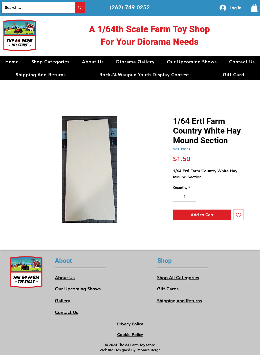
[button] (50, 61)
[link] (254, 8)
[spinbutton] (184, 196)
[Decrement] (177, 196)
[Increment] (192, 196)
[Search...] (34, 7)
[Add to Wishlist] (238, 215)
